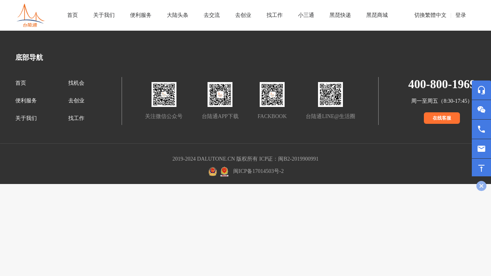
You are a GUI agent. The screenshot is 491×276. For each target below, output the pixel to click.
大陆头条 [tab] (177, 15)
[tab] (104, 15)
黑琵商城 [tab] (377, 15)
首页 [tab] (72, 15)
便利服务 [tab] (141, 15)
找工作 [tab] (275, 15)
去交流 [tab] (212, 15)
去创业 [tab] (243, 15)
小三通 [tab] (306, 15)
